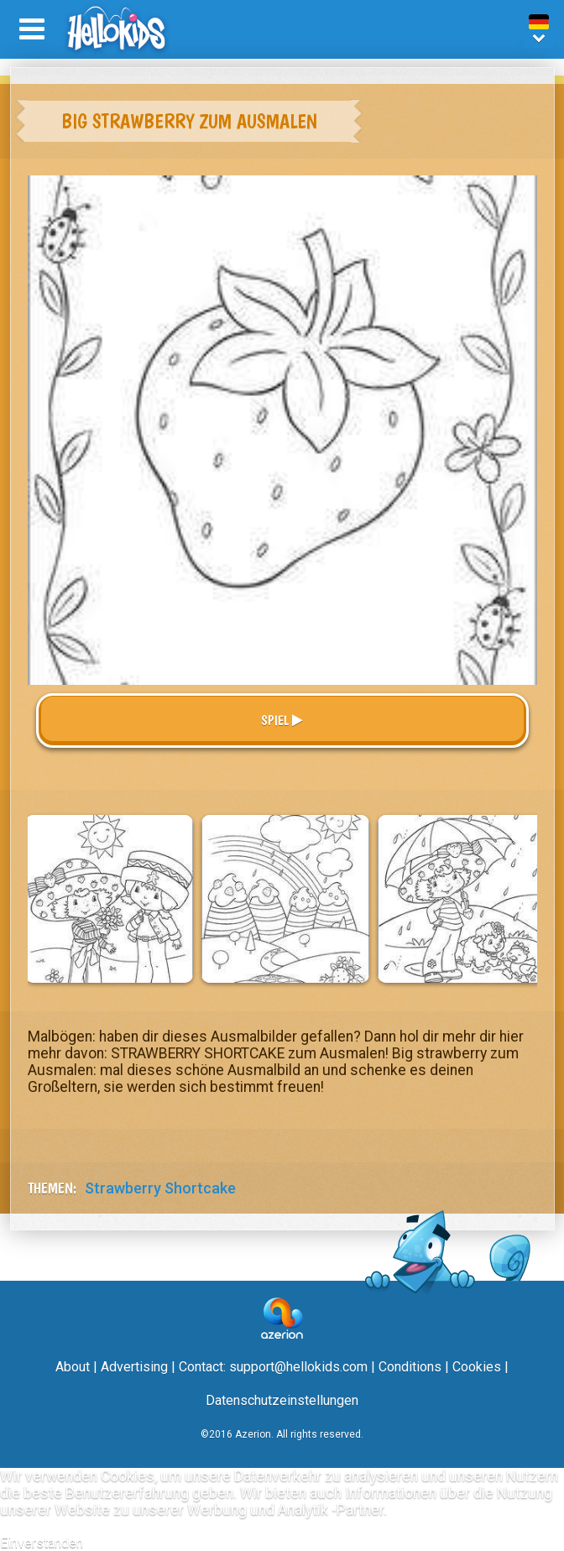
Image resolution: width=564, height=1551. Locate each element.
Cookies (476, 1367)
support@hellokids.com (298, 1367)
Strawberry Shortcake (160, 1188)
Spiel (282, 720)
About (72, 1367)
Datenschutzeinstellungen (282, 1400)
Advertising (134, 1367)
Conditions (410, 1367)
